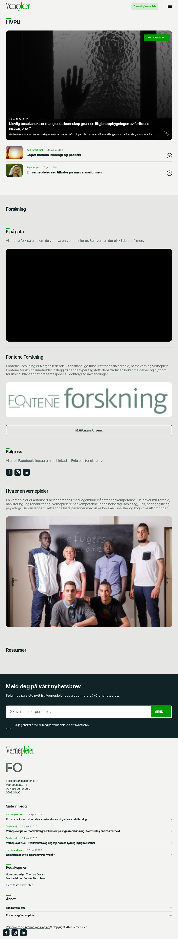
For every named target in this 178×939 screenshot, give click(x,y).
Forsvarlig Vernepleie (144, 6)
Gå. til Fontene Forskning (89, 430)
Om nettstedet (15, 907)
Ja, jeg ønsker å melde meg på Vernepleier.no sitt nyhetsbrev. (52, 725)
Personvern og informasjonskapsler (28, 927)
